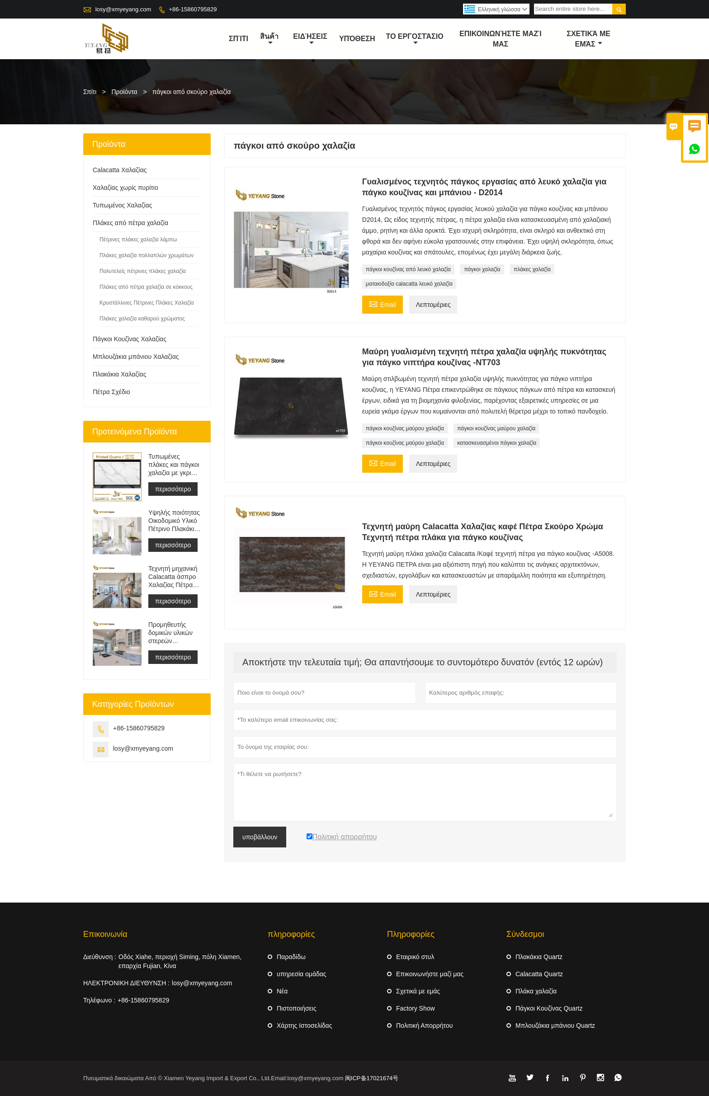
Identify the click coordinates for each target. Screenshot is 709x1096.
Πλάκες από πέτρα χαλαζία (130, 222)
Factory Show (415, 1008)
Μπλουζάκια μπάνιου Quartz (555, 1025)
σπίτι (238, 38)
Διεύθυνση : (99, 956)
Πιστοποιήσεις (297, 1008)
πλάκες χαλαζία (532, 269)
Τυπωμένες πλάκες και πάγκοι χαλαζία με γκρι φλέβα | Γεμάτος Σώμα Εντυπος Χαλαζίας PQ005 (173, 465)
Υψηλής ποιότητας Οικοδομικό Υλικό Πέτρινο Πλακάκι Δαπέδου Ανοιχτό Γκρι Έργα (174, 521)
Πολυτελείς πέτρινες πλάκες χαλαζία (142, 271)
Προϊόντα (124, 91)
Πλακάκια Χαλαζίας (119, 374)
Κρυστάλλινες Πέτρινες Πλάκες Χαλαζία (146, 303)
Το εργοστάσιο (414, 39)
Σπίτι (89, 91)
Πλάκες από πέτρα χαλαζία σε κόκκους (146, 287)
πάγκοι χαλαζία (482, 269)
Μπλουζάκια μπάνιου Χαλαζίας (136, 356)
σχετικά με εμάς (588, 39)
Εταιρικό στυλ (415, 956)
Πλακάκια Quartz (538, 956)
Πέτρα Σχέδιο (111, 391)
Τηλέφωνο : (99, 1000)
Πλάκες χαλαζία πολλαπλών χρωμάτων (146, 255)
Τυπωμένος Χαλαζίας (122, 205)
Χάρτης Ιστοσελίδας (304, 1025)
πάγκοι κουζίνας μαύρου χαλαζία (405, 428)
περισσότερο (173, 489)
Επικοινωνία (105, 934)
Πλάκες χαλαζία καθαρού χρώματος (142, 318)
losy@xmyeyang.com (123, 9)
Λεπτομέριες (433, 304)
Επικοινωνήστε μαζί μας (500, 39)
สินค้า (269, 39)
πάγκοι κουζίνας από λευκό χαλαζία (408, 269)
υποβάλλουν (259, 837)
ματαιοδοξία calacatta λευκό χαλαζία (409, 284)
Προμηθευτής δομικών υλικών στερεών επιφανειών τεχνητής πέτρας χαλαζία (171, 633)
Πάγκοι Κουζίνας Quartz (548, 1008)
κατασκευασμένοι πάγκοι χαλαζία (496, 443)
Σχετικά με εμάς (418, 991)
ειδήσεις (310, 39)
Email (382, 303)
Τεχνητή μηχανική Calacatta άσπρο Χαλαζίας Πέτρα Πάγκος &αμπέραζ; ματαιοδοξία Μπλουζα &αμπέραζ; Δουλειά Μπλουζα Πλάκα (173, 577)
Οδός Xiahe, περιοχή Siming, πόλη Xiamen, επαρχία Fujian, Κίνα (179, 961)
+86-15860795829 (193, 9)
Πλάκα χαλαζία (536, 991)
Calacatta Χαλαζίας (120, 170)
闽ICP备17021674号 (372, 1078)
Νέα (282, 991)
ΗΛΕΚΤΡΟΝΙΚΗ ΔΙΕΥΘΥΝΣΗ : (126, 983)
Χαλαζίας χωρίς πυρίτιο (125, 187)
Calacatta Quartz (539, 974)
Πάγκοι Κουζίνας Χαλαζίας (129, 339)
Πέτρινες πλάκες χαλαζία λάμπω (138, 239)
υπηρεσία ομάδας (301, 974)
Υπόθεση (357, 38)
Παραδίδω (291, 956)
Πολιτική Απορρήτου (424, 1025)
